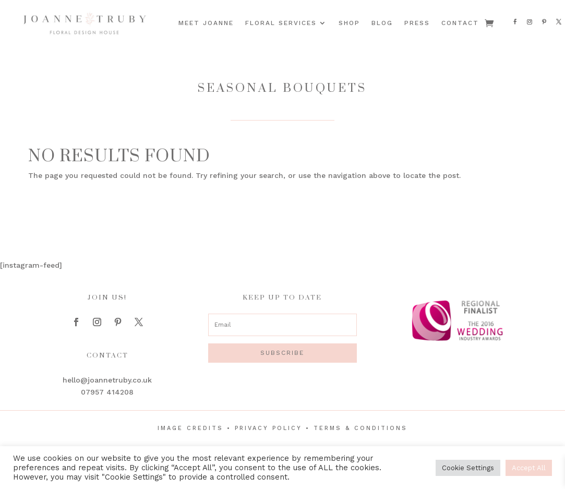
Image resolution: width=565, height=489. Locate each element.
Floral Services (281, 23)
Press (417, 23)
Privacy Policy (268, 428)
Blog (382, 23)
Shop (349, 23)
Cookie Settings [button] (468, 468)
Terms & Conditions (360, 428)
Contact (460, 23)
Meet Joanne (206, 23)
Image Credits (190, 428)
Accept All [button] (529, 468)
